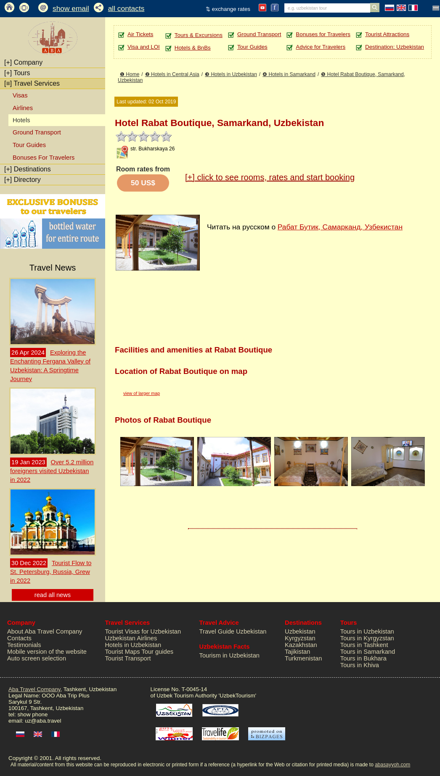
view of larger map (141, 393)
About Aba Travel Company (44, 631)
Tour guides (157, 651)
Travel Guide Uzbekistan (233, 631)
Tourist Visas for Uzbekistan (143, 631)
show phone (32, 714)
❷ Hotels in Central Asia (172, 74)
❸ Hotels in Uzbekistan (231, 74)
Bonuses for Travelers (323, 34)
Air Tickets (140, 34)
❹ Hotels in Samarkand (288, 74)
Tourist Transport (128, 658)
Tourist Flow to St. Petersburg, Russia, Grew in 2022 (50, 572)
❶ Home (129, 74)
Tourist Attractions (387, 34)
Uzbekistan (300, 631)
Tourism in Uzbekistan (229, 655)
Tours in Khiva (359, 665)
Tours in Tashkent (364, 645)
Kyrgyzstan (300, 638)
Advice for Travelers (320, 47)
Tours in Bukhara (363, 658)
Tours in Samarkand (367, 651)
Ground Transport (37, 132)
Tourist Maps (122, 651)
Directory (22, 179)
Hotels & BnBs (193, 48)
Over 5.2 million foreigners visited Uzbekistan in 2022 (51, 471)
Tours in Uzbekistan (367, 631)
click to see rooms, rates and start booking (270, 177)
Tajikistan (297, 651)
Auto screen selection (36, 658)
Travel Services (32, 83)
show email (71, 8)
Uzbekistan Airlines (131, 638)
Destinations (27, 169)
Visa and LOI (143, 47)
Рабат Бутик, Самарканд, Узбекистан (340, 227)
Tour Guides (29, 145)
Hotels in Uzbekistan (133, 645)
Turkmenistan (303, 658)
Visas (20, 95)
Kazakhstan (301, 645)
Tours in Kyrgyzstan (367, 638)
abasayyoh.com (392, 765)
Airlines (23, 108)
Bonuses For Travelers (43, 157)
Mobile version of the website (47, 651)
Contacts (19, 638)
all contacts (126, 8)
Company (23, 62)
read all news (52, 595)
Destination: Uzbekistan (394, 47)
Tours (17, 72)
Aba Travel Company (34, 689)
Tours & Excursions (199, 35)
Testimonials (24, 645)
